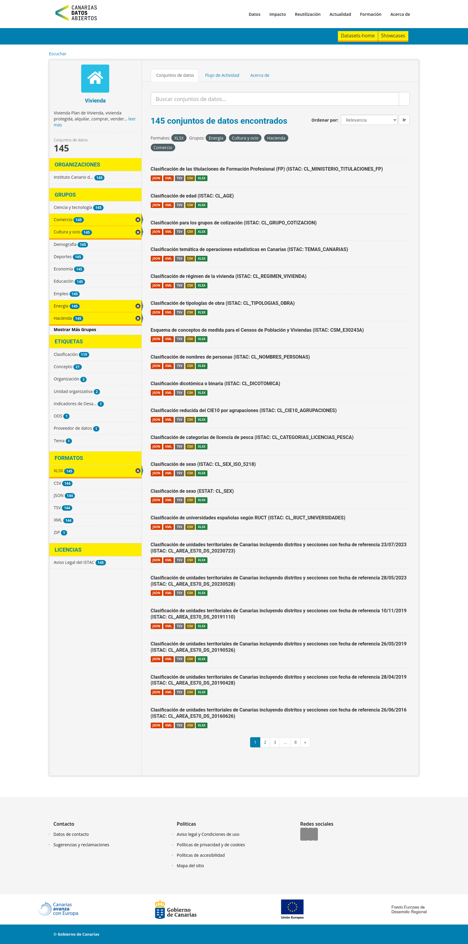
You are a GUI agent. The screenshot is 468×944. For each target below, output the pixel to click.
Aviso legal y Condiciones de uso (208, 834)
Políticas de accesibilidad (201, 855)
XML (168, 178)
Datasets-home (358, 35)
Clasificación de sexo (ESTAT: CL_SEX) (192, 491)
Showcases (393, 35)
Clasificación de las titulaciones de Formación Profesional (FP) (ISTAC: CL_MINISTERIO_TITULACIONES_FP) (267, 169)
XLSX (202, 178)
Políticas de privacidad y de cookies (211, 844)
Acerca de (400, 14)
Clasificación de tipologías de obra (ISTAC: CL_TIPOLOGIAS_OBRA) (223, 303)
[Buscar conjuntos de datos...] (275, 99)
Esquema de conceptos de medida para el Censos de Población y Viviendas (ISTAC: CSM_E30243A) (257, 330)
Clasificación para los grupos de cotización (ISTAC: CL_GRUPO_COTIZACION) (234, 223)
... (285, 742)
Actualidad (340, 14)
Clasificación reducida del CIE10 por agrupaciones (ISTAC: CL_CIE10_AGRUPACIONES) (244, 410)
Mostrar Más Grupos (75, 329)
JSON (156, 178)
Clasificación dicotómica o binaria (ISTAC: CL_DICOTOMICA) (215, 383)
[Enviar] (404, 99)
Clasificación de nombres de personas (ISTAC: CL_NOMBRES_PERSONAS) (230, 357)
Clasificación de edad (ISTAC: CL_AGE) (192, 196)
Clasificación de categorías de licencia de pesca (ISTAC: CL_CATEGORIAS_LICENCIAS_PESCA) (252, 437)
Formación (370, 14)
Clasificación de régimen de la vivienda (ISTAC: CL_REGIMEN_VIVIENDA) (229, 276)
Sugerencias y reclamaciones (81, 844)
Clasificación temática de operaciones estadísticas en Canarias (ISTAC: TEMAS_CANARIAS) (249, 249)
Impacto (277, 14)
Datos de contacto (71, 834)
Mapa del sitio (190, 865)
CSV (190, 178)
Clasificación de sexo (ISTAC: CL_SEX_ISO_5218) (203, 464)
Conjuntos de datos (175, 75)
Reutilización (308, 14)
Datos (254, 14)
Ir (404, 120)
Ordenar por (324, 120)
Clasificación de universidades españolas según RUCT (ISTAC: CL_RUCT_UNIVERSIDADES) (248, 518)
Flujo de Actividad (222, 75)
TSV (179, 178)
